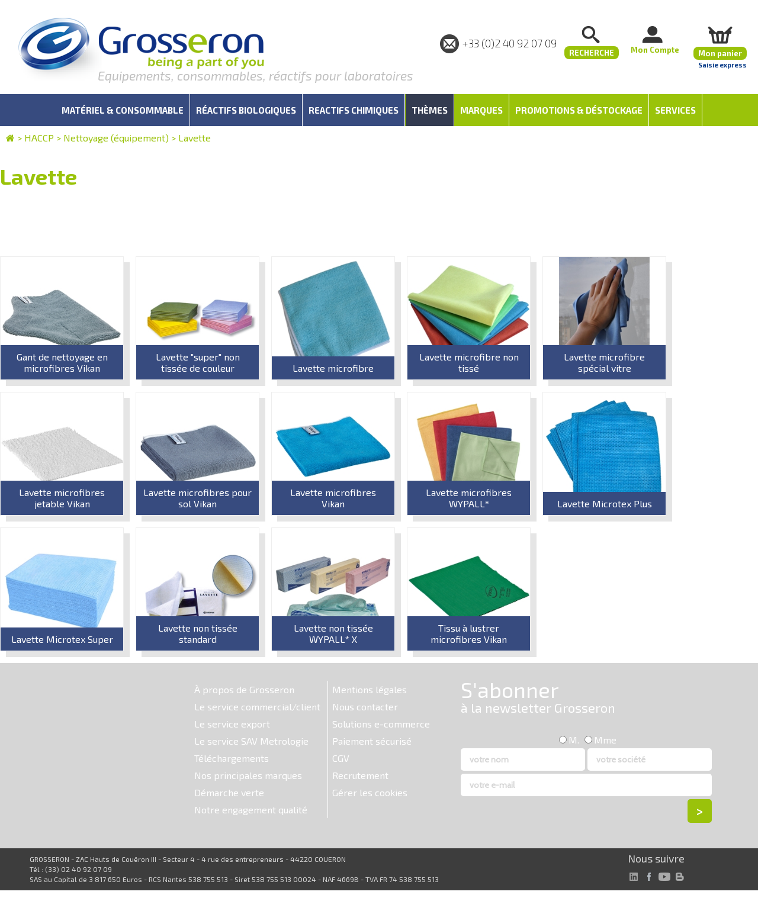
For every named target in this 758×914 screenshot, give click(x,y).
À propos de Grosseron (244, 689)
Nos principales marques (248, 775)
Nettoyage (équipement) (116, 137)
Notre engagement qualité (250, 809)
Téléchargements (231, 758)
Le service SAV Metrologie (251, 740)
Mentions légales (369, 689)
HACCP (39, 137)
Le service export (232, 723)
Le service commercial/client (257, 706)
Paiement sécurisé (372, 740)
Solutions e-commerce (381, 723)
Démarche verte (229, 792)
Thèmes (430, 110)
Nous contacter (365, 706)
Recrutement (360, 775)
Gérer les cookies (369, 792)
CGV (340, 758)
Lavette (194, 137)
